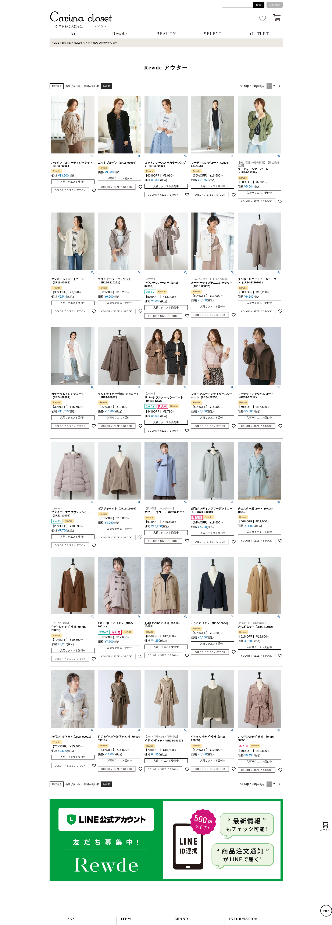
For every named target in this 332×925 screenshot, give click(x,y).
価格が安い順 (73, 86)
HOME (55, 42)
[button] (280, 86)
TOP (326, 911)
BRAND (66, 42)
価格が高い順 (91, 86)
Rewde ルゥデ (82, 42)
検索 (258, 5)
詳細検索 (274, 4)
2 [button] (274, 86)
